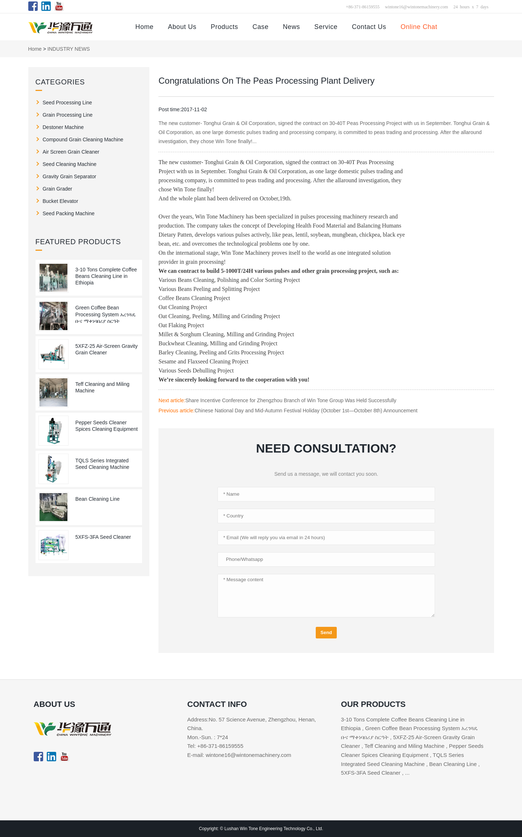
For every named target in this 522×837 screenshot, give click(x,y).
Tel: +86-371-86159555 (215, 746)
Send (326, 632)
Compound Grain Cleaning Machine (83, 139)
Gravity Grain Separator (69, 176)
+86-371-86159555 (363, 6)
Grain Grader (57, 189)
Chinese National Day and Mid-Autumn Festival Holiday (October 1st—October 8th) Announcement (306, 410)
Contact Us (369, 26)
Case (260, 26)
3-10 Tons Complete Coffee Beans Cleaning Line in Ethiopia (106, 276)
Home (144, 26)
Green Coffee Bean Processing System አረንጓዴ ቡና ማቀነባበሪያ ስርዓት (105, 314)
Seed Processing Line (67, 102)
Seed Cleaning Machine (70, 164)
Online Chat (419, 26)
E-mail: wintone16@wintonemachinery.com (239, 755)
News (291, 26)
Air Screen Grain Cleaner (71, 152)
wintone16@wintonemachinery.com (416, 6)
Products (224, 26)
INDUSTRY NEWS (68, 49)
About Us (182, 26)
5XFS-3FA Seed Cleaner (103, 537)
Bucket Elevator (60, 201)
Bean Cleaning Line (97, 499)
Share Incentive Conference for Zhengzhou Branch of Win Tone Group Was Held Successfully (290, 400)
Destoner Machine (63, 127)
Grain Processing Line (68, 115)
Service (325, 26)
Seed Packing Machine (69, 213)
